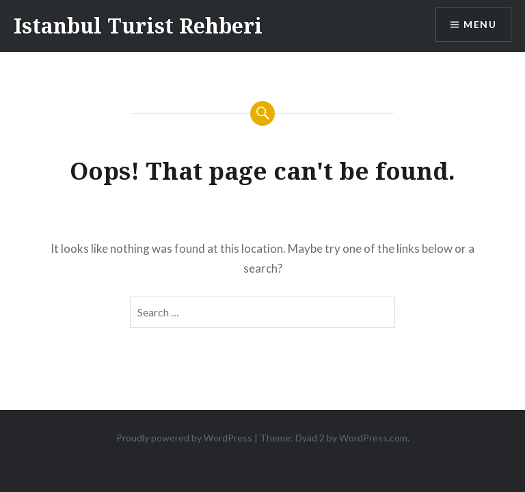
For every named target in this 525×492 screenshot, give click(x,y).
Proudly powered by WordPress (184, 437)
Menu (479, 24)
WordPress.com (373, 437)
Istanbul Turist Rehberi (138, 26)
